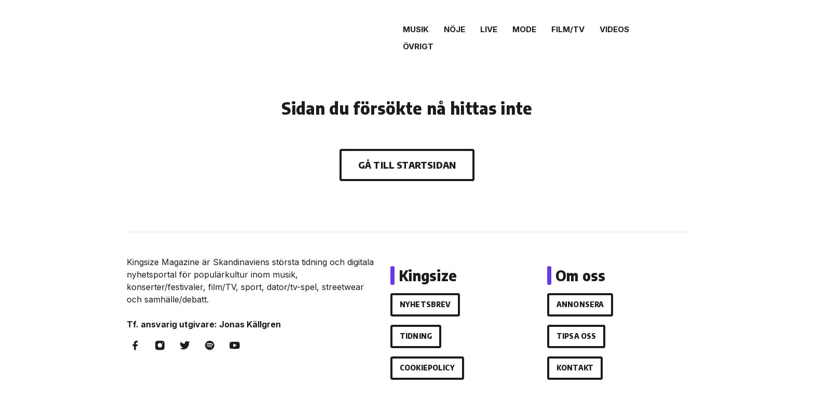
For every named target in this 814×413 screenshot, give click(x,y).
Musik (416, 29)
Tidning (416, 336)
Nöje (454, 29)
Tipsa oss (576, 336)
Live (488, 29)
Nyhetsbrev (425, 304)
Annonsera (580, 304)
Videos (614, 29)
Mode (524, 29)
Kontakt (575, 367)
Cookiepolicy (427, 367)
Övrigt (418, 46)
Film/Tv (568, 29)
